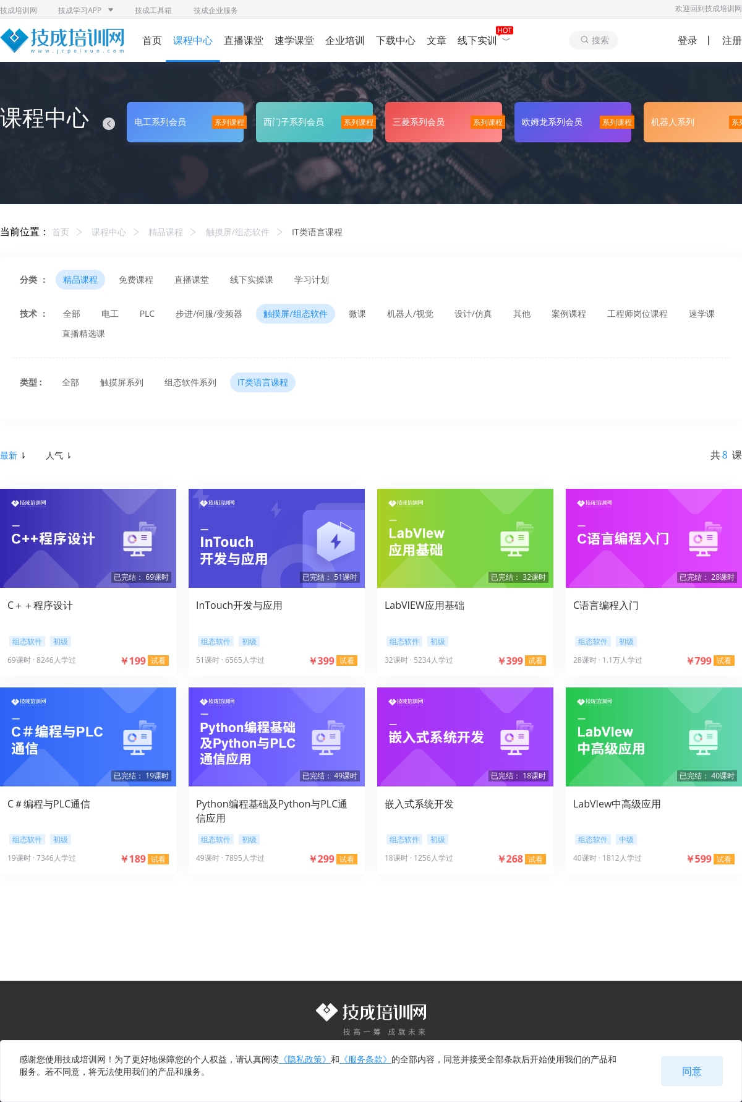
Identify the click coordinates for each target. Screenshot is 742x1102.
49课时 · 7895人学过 (230, 858)
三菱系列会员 (419, 121)
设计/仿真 (473, 313)
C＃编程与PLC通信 (48, 804)
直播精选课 (83, 333)
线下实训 (484, 40)
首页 (152, 40)
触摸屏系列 (121, 382)
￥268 (510, 859)
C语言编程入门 (606, 605)
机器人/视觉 (410, 313)
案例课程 (569, 313)
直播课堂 (243, 40)
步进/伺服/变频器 (209, 313)
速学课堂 (294, 40)
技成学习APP (86, 10)
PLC (147, 313)
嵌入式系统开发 (419, 804)
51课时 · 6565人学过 (230, 660)
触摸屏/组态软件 (238, 232)
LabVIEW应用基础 (424, 605)
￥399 (321, 661)
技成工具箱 (153, 10)
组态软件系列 (190, 382)
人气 (58, 455)
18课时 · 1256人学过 (419, 858)
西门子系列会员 (293, 121)
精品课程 (165, 232)
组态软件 (27, 641)
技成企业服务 (216, 10)
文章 (436, 40)
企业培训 (345, 40)
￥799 (698, 661)
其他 (522, 313)
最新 (12, 455)
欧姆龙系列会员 (552, 121)
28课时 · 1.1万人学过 (607, 660)
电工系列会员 (160, 121)
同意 (692, 1071)
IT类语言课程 (317, 232)
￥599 (698, 859)
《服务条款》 (365, 1059)
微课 (357, 313)
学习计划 (311, 279)
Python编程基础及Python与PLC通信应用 (272, 810)
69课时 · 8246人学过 (41, 660)
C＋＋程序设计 (40, 605)
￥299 (321, 859)
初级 (60, 641)
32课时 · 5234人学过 (419, 660)
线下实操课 (251, 279)
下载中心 (396, 40)
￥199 (132, 661)
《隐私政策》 (305, 1059)
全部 (71, 313)
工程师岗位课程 (637, 313)
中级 (626, 839)
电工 (110, 313)
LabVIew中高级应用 (617, 804)
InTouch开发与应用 (239, 605)
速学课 (702, 313)
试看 (158, 660)
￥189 (132, 859)
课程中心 (193, 40)
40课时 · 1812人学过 (607, 858)
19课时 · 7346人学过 (41, 858)
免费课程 (136, 279)
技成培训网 (18, 10)
